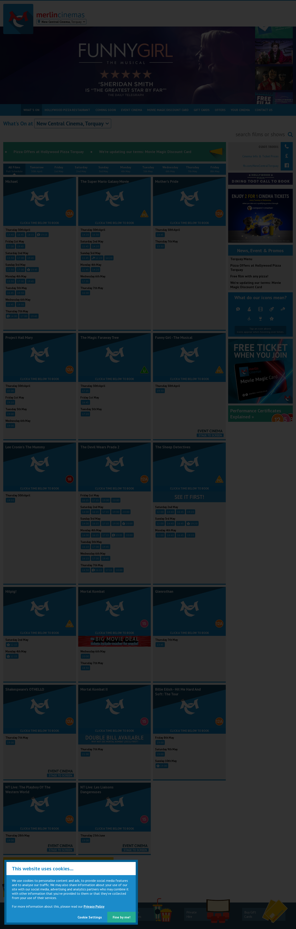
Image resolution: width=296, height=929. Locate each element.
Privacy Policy (94, 906)
